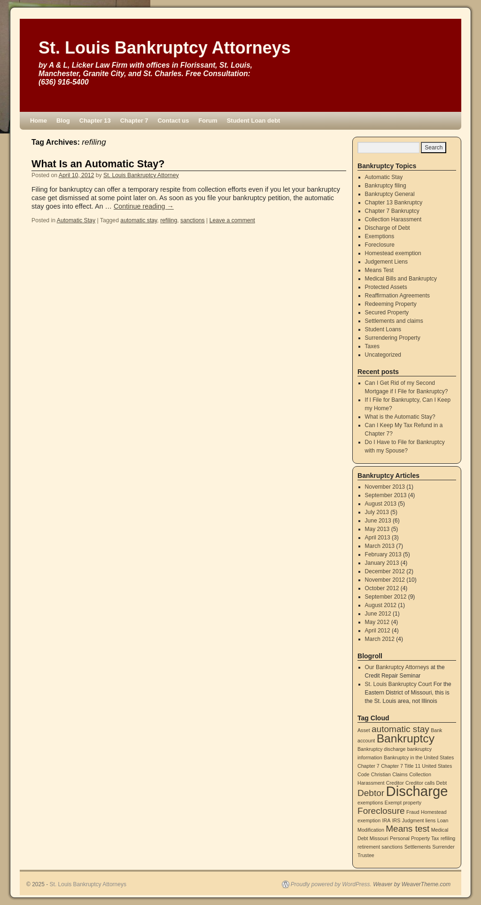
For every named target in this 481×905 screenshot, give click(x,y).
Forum (207, 120)
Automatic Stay (76, 220)
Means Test (379, 270)
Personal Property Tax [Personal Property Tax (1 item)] (414, 838)
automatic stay (138, 220)
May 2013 (377, 529)
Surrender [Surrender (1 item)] (443, 847)
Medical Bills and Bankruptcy (401, 278)
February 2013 (383, 554)
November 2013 (385, 487)
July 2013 (377, 512)
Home (38, 120)
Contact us (173, 120)
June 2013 (378, 520)
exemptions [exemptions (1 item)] (370, 802)
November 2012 (385, 580)
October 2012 (382, 588)
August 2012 (380, 605)
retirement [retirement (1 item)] (368, 847)
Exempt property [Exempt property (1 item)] (403, 802)
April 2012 (377, 630)
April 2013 (377, 537)
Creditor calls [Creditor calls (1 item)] (419, 783)
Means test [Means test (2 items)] (407, 829)
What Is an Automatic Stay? (98, 164)
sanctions (192, 220)
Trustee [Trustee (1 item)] (365, 855)
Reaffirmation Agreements (397, 295)
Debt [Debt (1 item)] (441, 783)
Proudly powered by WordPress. (331, 884)
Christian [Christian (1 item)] (381, 774)
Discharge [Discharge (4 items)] (417, 791)
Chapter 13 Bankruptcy (394, 202)
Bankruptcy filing (385, 185)
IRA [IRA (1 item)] (386, 820)
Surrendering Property (392, 338)
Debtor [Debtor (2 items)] (370, 793)
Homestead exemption (393, 253)
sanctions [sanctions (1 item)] (392, 847)
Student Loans (383, 329)
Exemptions (380, 236)
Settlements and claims (394, 321)
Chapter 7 (134, 120)
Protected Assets (386, 287)
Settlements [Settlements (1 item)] (417, 847)
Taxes (372, 346)
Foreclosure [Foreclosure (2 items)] (381, 811)
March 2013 (380, 546)
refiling (168, 220)
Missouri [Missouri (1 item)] (379, 838)
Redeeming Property (391, 304)
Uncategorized (383, 354)
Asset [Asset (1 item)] (363, 730)
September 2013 (386, 495)
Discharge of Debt (387, 228)
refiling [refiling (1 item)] (448, 838)
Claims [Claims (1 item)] (400, 774)
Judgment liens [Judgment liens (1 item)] (419, 820)
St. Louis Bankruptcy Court (398, 684)
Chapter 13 (95, 120)
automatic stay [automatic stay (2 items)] (400, 729)
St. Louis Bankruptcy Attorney (141, 175)
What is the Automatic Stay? (400, 416)
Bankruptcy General (390, 194)
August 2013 (380, 503)
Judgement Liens (386, 261)
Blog (63, 120)
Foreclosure (380, 245)
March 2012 (380, 639)
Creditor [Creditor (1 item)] (395, 783)
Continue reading (144, 206)
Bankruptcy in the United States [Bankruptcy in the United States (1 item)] (419, 757)
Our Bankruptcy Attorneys (397, 667)
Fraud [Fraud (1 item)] (412, 812)
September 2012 (386, 596)
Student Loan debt (253, 120)
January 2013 (382, 563)
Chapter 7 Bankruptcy (392, 211)
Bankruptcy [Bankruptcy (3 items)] (405, 738)
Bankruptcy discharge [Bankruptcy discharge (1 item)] (381, 749)
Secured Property (387, 312)
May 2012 (377, 622)
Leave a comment (232, 220)
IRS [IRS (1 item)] (396, 820)
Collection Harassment (393, 219)
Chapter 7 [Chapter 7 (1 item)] (368, 766)
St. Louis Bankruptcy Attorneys (165, 47)
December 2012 (385, 571)
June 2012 (378, 613)
